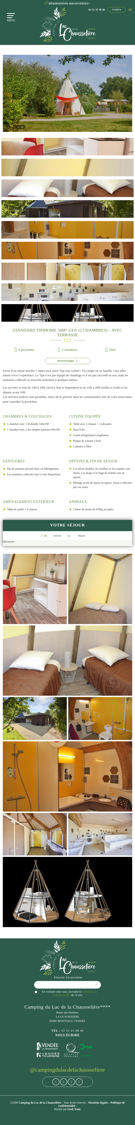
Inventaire (67, 361)
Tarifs (116, 9)
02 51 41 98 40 (97, 9)
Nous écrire (67, 1035)
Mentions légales (98, 1102)
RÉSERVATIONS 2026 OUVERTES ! (69, 3)
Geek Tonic (74, 1108)
